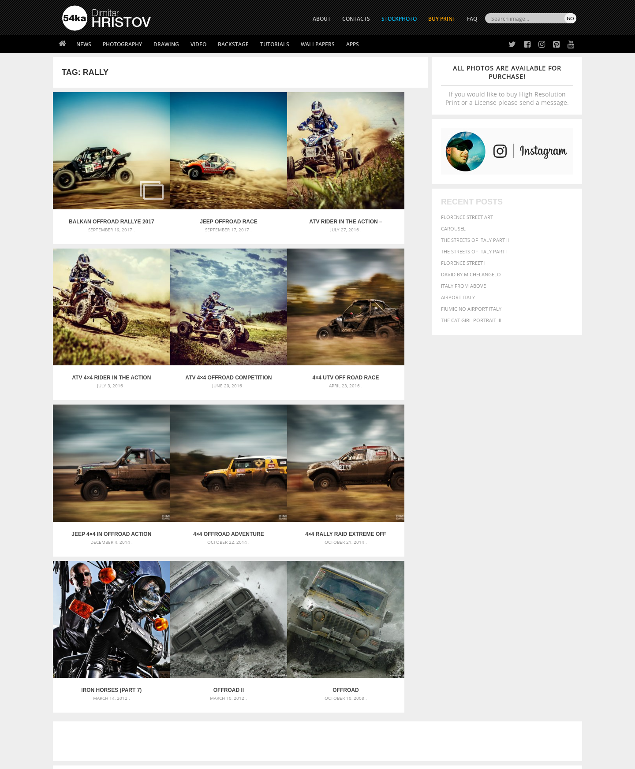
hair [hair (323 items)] (569, 585)
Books (198, 685)
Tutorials (274, 44)
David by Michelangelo (471, 274)
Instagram (340, 687)
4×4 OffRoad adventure (380, 331)
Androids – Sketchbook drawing (280, 566)
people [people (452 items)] (451, 602)
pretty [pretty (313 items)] (522, 602)
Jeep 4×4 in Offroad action (287, 331)
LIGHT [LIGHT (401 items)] (452, 593)
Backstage (233, 44)
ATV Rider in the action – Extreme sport (287, 198)
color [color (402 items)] (519, 576)
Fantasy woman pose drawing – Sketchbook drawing (307, 577)
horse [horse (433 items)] (435, 593)
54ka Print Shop (82, 663)
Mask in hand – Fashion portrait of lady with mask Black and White (141, 577)
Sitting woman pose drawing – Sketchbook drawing (305, 609)
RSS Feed (245, 739)
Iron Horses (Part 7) (193, 464)
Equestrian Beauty (154, 739)
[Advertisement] (319, 515)
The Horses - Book (85, 696)
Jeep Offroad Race (193, 198)
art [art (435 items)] (441, 566)
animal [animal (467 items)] (424, 566)
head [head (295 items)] (419, 593)
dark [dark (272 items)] (547, 577)
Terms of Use (184, 759)
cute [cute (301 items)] (535, 577)
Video (198, 44)
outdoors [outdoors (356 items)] (427, 602)
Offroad (381, 464)
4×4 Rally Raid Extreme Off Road (99, 464)
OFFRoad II (287, 464)
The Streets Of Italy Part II (475, 240)
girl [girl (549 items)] (556, 584)
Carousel (453, 228)
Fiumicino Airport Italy (471, 308)
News (83, 44)
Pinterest (339, 698)
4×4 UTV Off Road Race (193, 331)
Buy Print (442, 18)
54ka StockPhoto (84, 674)
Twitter (337, 664)
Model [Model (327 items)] (488, 593)
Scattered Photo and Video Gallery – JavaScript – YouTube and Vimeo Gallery (141, 566)
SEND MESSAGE (498, 681)
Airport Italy (458, 297)
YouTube (338, 709)
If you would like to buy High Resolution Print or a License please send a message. (507, 85)
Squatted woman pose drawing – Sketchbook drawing (309, 598)
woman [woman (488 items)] (470, 610)
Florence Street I (463, 263)
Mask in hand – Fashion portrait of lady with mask (127, 587)
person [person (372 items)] (472, 601)
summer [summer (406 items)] (425, 610)
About (198, 663)
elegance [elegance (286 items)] (425, 585)
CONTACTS (356, 18)
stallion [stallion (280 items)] (550, 602)
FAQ (472, 18)
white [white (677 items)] (448, 610)
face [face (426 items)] (495, 584)
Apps (352, 44)
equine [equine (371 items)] (479, 584)
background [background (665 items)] (496, 566)
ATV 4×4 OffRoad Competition (100, 331)
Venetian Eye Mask (206, 739)
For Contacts (207, 707)
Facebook (339, 675)
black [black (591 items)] (450, 576)
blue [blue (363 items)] (467, 576)
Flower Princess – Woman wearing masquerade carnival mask (141, 609)
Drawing (166, 44)
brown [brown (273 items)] (481, 577)
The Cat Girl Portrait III (471, 320)
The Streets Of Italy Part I (474, 251)
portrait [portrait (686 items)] (498, 601)
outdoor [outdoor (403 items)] (547, 593)
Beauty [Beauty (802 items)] (427, 575)
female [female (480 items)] (538, 584)
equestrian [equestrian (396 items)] (453, 584)
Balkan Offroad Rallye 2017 (100, 198)
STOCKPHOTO (399, 18)
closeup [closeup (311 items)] (500, 576)
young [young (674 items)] (495, 610)
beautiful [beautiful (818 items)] (539, 566)
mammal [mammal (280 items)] (470, 593)
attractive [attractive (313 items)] (460, 567)
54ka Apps (74, 707)
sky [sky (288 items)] (535, 602)
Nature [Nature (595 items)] (509, 592)
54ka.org (135, 759)
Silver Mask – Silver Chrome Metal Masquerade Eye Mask (134, 598)
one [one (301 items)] (528, 593)
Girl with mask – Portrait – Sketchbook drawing (301, 587)
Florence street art (467, 217)
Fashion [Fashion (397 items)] (515, 584)
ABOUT (322, 18)
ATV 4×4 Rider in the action (381, 198)
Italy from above (463, 285)
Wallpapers (318, 44)
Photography (122, 44)
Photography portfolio (94, 685)
